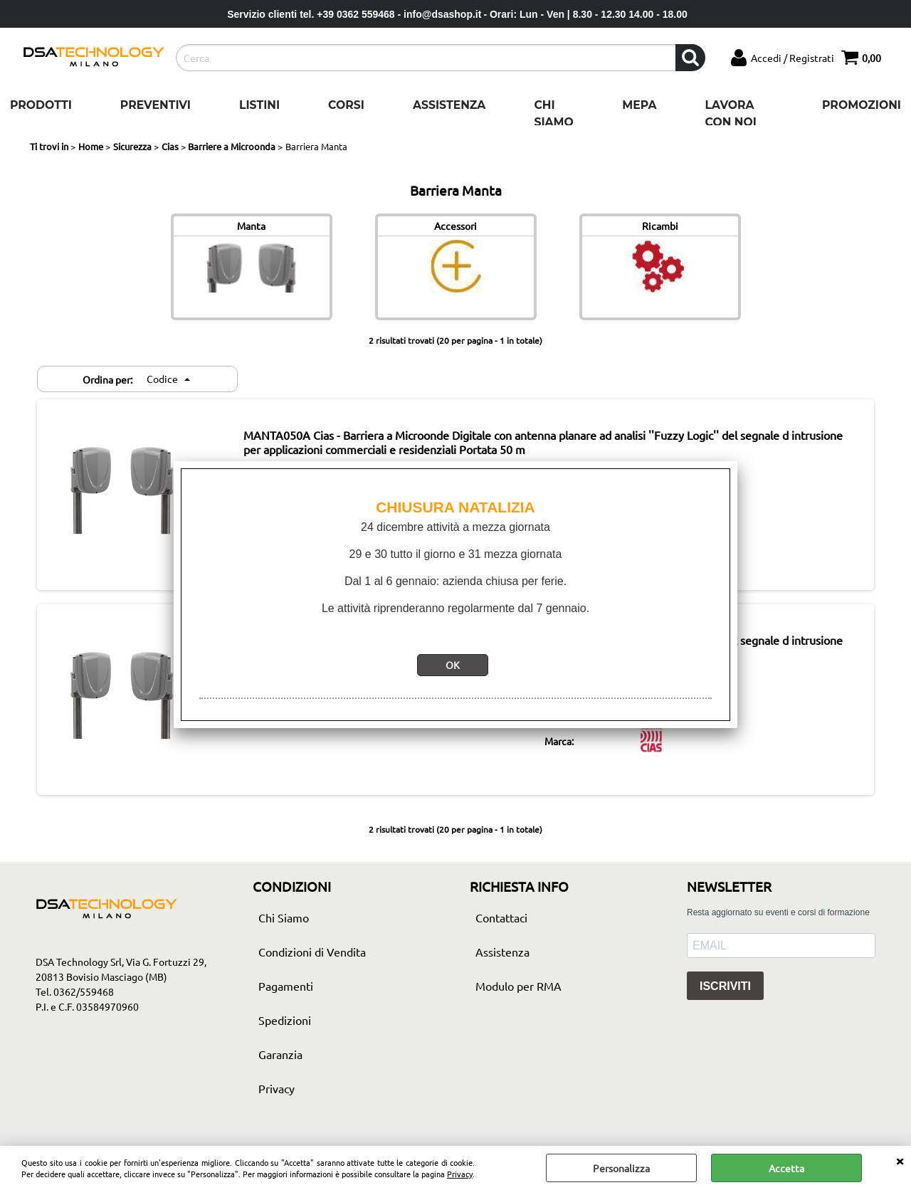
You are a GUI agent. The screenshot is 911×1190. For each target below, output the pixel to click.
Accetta (786, 1168)
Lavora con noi (731, 113)
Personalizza (621, 1168)
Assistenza (449, 105)
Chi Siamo (553, 113)
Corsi (346, 105)
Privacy (460, 1173)
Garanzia (280, 1054)
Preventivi (155, 105)
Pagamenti (285, 986)
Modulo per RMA (518, 986)
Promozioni (861, 105)
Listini (259, 105)
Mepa (639, 105)
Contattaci (501, 917)
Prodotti (41, 105)
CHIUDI (899, 1160)
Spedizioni (284, 1020)
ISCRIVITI (725, 986)
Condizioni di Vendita (312, 951)
